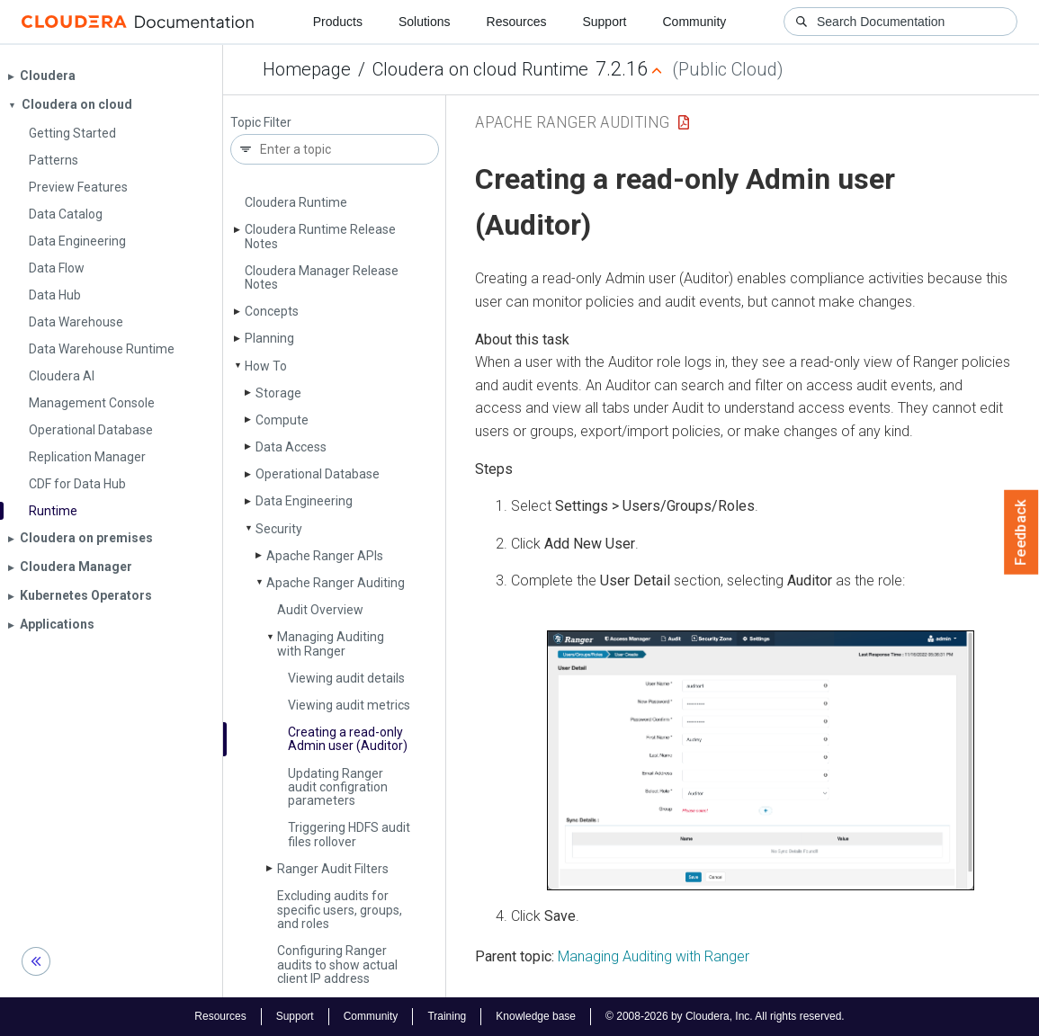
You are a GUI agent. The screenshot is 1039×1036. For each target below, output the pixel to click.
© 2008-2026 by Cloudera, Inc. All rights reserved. (725, 1016)
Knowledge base (536, 1016)
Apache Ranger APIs (324, 556)
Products (338, 21)
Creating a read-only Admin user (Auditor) (348, 739)
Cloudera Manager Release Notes (322, 277)
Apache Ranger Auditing (335, 583)
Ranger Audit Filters (333, 869)
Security (278, 529)
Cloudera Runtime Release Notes (320, 236)
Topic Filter (260, 123)
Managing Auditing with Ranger (330, 643)
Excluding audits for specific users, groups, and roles (339, 910)
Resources (517, 21)
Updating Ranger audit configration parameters (338, 787)
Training (446, 1016)
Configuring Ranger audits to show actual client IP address (337, 964)
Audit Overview (320, 610)
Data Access (291, 447)
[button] (760, 760)
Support (604, 21)
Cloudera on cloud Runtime (480, 69)
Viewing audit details (346, 678)
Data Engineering (304, 501)
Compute (282, 420)
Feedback (1021, 532)
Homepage (307, 69)
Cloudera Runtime (296, 202)
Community (695, 21)
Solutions (425, 21)
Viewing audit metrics (349, 705)
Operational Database (317, 474)
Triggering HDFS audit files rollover (349, 834)
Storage (278, 393)
